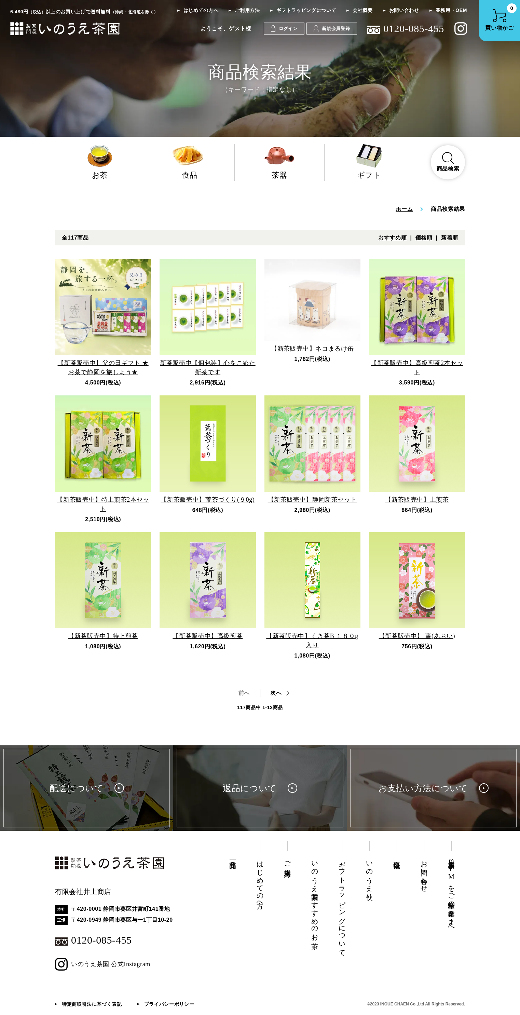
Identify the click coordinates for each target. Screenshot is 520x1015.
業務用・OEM (451, 10)
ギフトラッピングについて (306, 10)
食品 (190, 161)
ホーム (404, 209)
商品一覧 (232, 856)
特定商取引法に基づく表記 (92, 1004)
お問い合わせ (404, 10)
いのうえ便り (369, 876)
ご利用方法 (247, 10)
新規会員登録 (332, 28)
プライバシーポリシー (169, 1004)
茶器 (279, 161)
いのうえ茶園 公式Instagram (102, 964)
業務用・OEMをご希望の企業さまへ (451, 893)
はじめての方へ (200, 10)
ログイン (284, 28)
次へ (276, 693)
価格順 (424, 238)
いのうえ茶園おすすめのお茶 (314, 897)
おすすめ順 (392, 238)
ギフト (369, 161)
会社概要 (363, 10)
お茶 (100, 161)
